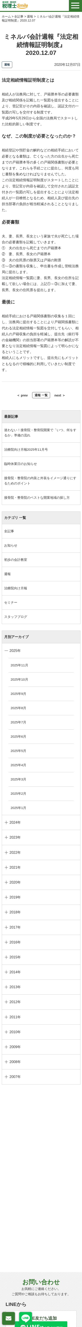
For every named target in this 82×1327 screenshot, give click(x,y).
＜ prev (22, 395)
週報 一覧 (41, 395)
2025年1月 (18, 808)
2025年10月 (19, 679)
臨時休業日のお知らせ (20, 464)
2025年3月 (18, 779)
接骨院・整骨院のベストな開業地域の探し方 (37, 497)
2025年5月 (18, 751)
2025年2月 (18, 793)
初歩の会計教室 (15, 559)
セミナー (10, 602)
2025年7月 (18, 722)
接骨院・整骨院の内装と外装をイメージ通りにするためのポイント (40, 480)
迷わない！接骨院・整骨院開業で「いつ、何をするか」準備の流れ (40, 432)
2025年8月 (18, 708)
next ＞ (59, 395)
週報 (7, 574)
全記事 (9, 531)
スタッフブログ (15, 617)
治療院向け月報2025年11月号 (26, 449)
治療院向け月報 (15, 588)
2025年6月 (18, 736)
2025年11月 (19, 665)
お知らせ (10, 545)
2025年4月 (18, 765)
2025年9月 (18, 694)
